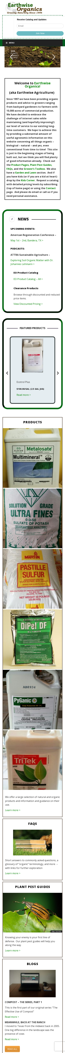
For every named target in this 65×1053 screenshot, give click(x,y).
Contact (51, 188)
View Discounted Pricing (27, 304)
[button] (7, 373)
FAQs (9, 168)
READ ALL (12, 1049)
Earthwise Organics (38, 84)
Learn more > (12, 810)
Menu (9, 42)
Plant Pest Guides (40, 165)
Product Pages (20, 165)
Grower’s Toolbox (34, 168)
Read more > (12, 1016)
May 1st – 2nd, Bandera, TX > (27, 240)
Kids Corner (28, 180)
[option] (32, 370)
